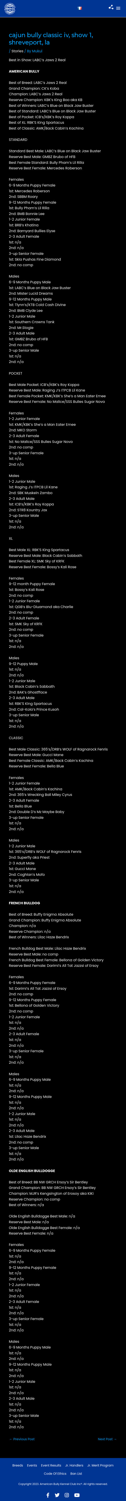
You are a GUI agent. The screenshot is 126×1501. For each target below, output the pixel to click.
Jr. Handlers (74, 1465)
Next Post (107, 1439)
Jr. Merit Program (100, 1465)
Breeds (17, 1465)
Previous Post (22, 1439)
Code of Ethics (55, 1473)
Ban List (76, 1473)
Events (32, 1465)
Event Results (51, 1465)
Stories (17, 51)
